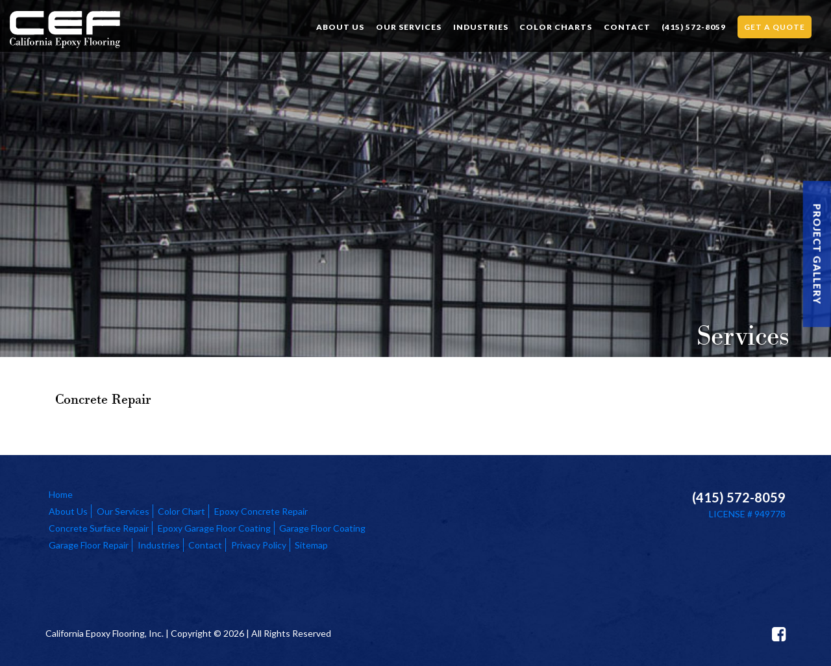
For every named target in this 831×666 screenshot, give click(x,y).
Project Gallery (817, 254)
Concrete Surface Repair (99, 528)
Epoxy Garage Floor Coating (214, 528)
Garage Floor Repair (89, 544)
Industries (480, 27)
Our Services (408, 27)
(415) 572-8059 (694, 27)
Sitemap (311, 544)
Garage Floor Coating (322, 528)
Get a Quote (774, 27)
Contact (627, 27)
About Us (340, 27)
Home (61, 494)
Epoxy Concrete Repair (261, 511)
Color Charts (555, 27)
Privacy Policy (258, 544)
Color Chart (181, 511)
